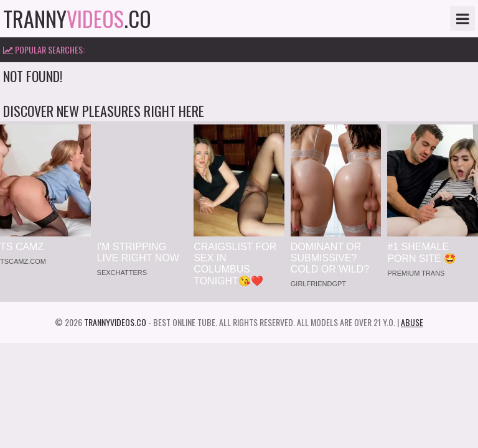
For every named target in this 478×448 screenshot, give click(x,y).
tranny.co (77, 18)
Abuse (412, 322)
